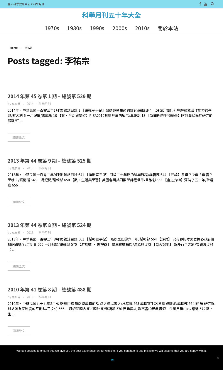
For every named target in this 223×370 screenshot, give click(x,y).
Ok (112, 359)
